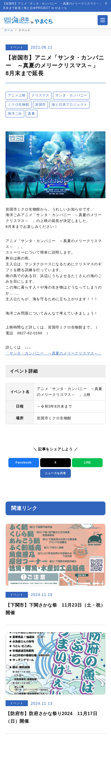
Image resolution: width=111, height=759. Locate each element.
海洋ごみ (15, 113)
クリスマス (40, 95)
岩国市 (40, 105)
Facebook (24, 462)
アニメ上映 (17, 95)
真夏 (31, 113)
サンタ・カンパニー (71, 95)
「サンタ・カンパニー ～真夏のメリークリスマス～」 (54, 353)
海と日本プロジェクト (69, 105)
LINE (87, 462)
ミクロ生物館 (18, 105)
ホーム (8, 30)
